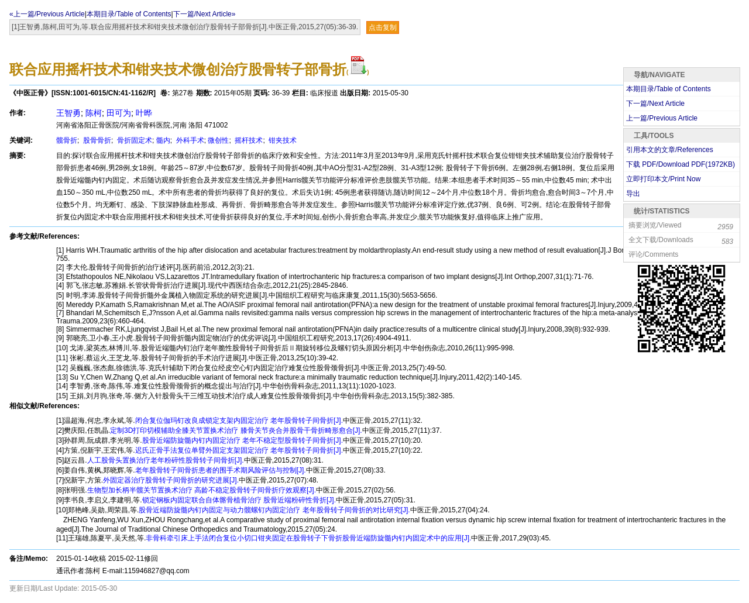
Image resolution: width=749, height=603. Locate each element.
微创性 (218, 140)
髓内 (163, 140)
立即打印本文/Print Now (663, 179)
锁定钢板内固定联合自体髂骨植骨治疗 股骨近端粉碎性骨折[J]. (239, 500)
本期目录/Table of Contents (129, 14)
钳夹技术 (282, 140)
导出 (633, 193)
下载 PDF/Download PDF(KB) (680, 164)
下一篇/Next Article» (204, 14)
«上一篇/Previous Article (47, 14)
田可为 (118, 113)
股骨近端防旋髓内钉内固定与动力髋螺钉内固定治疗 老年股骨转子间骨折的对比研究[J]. (274, 510)
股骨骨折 (96, 140)
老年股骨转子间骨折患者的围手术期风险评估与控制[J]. (220, 470)
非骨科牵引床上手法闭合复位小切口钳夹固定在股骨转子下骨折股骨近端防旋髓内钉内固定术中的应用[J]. (308, 538)
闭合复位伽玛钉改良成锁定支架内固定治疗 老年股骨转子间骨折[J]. (239, 420)
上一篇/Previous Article (662, 118)
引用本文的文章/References (669, 150)
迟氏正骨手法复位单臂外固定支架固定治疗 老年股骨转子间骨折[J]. (239, 450)
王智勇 (68, 113)
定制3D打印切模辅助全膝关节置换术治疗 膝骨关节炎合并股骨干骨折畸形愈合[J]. (236, 430)
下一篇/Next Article (655, 103)
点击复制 (383, 27)
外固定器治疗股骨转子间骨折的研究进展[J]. (171, 480)
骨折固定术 (133, 140)
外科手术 (189, 140)
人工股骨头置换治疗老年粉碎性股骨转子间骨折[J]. (165, 460)
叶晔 (144, 113)
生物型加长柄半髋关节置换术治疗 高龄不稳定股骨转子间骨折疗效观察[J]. (201, 490)
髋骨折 (66, 140)
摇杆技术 (248, 140)
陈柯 (93, 113)
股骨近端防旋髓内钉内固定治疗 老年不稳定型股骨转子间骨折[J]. (242, 440)
